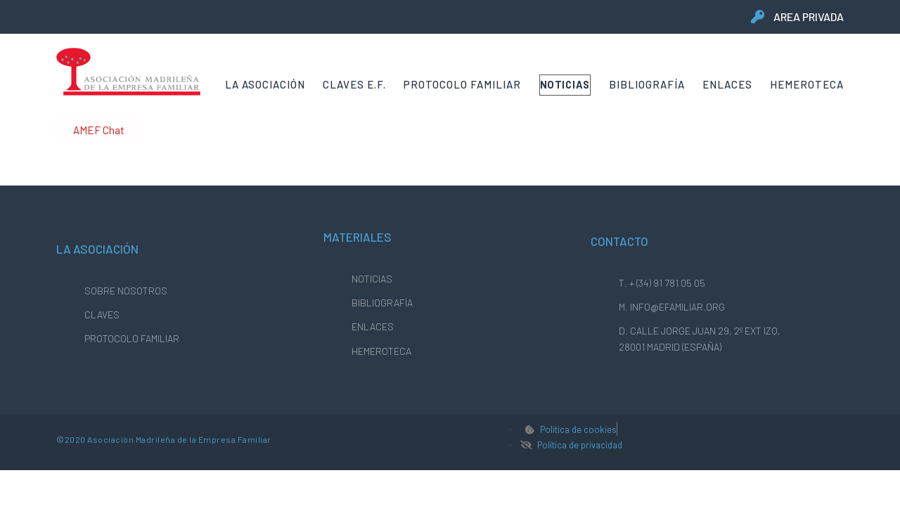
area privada (808, 16)
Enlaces (727, 84)
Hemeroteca (807, 84)
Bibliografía (647, 84)
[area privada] (757, 16)
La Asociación (265, 84)
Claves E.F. (354, 84)
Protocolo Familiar (462, 84)
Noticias (565, 84)
